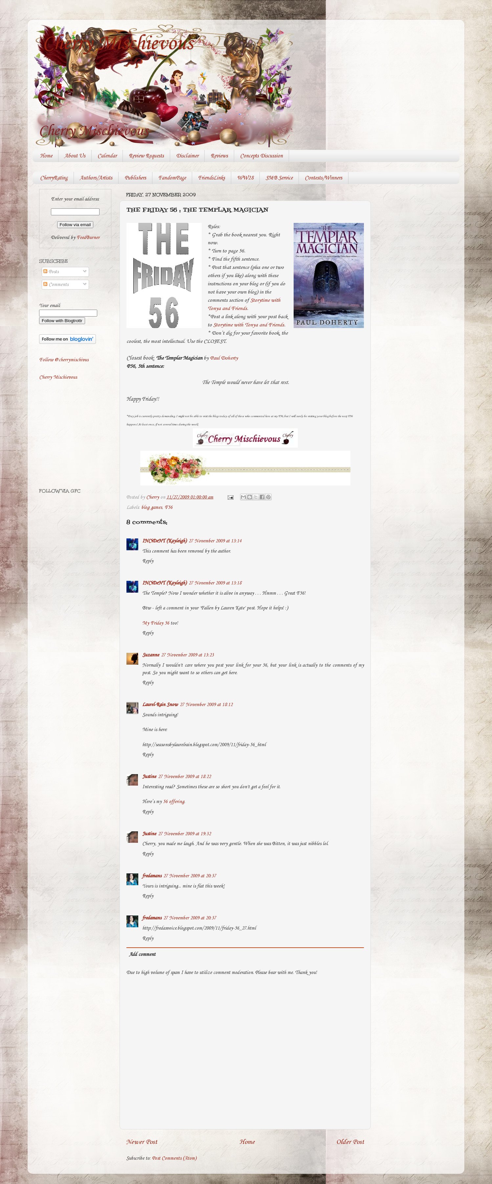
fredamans (151, 876)
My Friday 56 (155, 623)
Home (46, 156)
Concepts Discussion (261, 156)
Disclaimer (187, 156)
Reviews (219, 156)
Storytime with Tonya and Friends (248, 325)
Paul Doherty (224, 358)
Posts (50, 272)
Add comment (142, 955)
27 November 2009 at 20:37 (189, 876)
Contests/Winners (323, 178)
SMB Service (279, 178)
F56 (168, 507)
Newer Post (141, 1142)
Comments (55, 285)
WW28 (245, 178)
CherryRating (54, 178)
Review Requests (146, 156)
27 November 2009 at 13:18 (215, 583)
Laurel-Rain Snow (160, 705)
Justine (149, 777)
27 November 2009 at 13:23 (187, 655)
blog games (151, 507)
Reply (147, 561)
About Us (74, 156)
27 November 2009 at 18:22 (184, 777)
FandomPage (172, 178)
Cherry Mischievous (117, 44)
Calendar (107, 156)
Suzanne (150, 655)
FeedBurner (88, 238)
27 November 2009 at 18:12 (206, 705)
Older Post (350, 1142)
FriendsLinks (211, 178)
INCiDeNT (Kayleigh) (164, 541)
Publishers (135, 178)
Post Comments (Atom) (174, 1158)
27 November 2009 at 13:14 (215, 541)
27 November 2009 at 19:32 (184, 834)
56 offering (173, 802)
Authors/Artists (96, 178)
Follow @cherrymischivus (63, 360)
